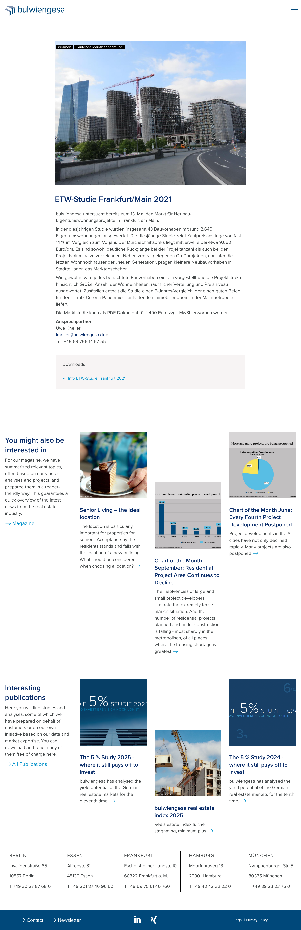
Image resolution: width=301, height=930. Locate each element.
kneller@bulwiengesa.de (82, 335)
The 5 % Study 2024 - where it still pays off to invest (258, 765)
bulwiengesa (47, 10)
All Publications (29, 764)
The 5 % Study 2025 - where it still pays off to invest (109, 765)
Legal (238, 920)
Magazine (23, 523)
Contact (35, 920)
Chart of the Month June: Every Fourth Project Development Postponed (260, 517)
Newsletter (69, 920)
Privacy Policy (257, 920)
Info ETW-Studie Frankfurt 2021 (97, 378)
